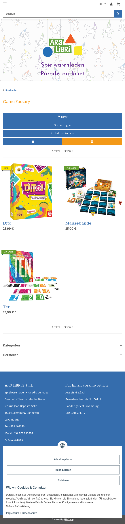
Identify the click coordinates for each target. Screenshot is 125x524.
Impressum (12, 513)
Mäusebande (78, 223)
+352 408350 (16, 426)
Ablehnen (63, 480)
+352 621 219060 (22, 433)
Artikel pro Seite (61, 133)
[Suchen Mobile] (58, 14)
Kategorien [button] (11, 345)
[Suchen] (118, 14)
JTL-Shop (68, 519)
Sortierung (61, 125)
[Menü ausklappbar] (5, 2)
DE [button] (101, 4)
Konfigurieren (63, 469)
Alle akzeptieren (63, 459)
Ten (7, 307)
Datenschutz (29, 513)
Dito (7, 223)
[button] (111, 4)
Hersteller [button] (10, 355)
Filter (62, 117)
